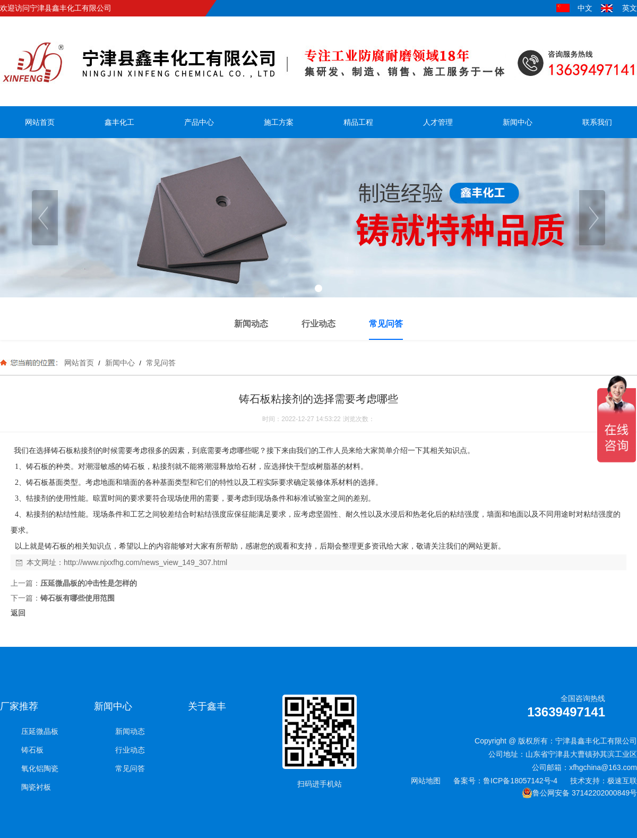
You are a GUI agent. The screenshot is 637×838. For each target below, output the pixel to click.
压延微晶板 (39, 731)
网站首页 (79, 362)
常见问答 (160, 362)
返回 (18, 613)
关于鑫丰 (207, 706)
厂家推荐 (19, 706)
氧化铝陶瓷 (39, 768)
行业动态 (130, 750)
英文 (629, 8)
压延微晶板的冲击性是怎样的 (88, 583)
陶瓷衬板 (36, 787)
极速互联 (622, 780)
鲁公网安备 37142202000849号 (579, 793)
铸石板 (32, 750)
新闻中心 (120, 362)
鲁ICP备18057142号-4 (520, 780)
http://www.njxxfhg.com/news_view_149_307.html (145, 562)
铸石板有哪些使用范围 (77, 598)
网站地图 (426, 780)
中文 (585, 8)
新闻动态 (130, 731)
